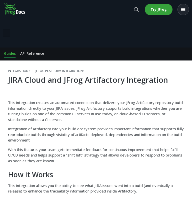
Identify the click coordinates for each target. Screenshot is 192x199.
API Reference (32, 53)
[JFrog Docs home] (14, 9)
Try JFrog (158, 9)
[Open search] (136, 9)
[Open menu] (183, 9)
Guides (10, 53)
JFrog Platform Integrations (60, 71)
